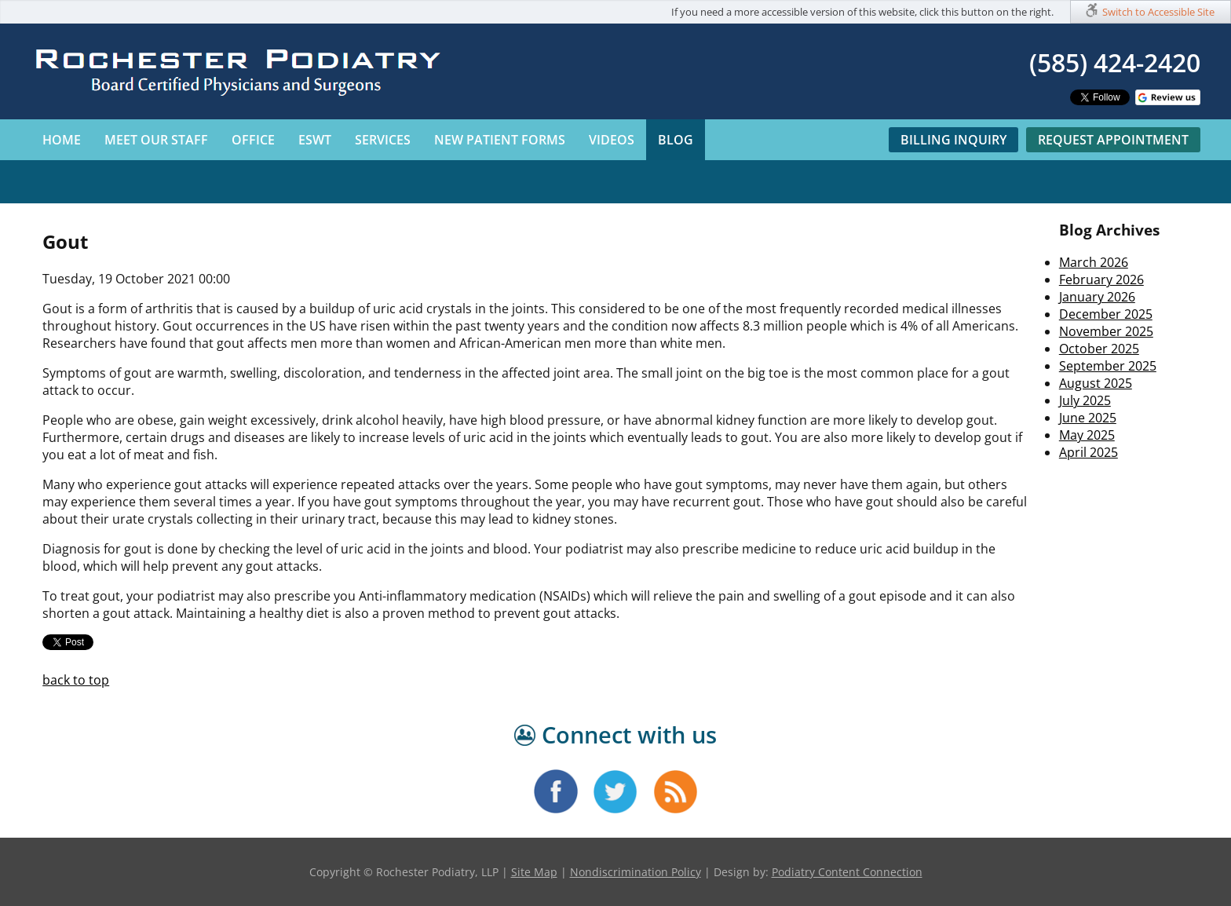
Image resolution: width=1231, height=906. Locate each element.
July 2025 (1085, 400)
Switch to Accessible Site (1158, 12)
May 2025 (1087, 435)
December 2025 (1105, 314)
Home (61, 139)
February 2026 (1101, 279)
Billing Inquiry (953, 139)
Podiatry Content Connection (847, 871)
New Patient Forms (499, 139)
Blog (675, 139)
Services (383, 139)
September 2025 (1107, 365)
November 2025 (1106, 331)
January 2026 (1097, 296)
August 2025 (1095, 383)
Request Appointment (1113, 139)
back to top (75, 680)
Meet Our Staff (156, 139)
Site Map (534, 871)
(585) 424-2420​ (1114, 62)
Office (253, 139)
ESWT (314, 139)
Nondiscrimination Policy (635, 871)
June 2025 (1087, 417)
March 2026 (1093, 262)
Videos (611, 139)
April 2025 (1088, 452)
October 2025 (1099, 348)
